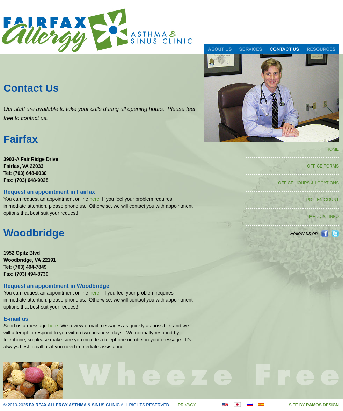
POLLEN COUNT (322, 199)
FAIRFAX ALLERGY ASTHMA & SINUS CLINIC (74, 405)
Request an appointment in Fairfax (49, 192)
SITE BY (314, 405)
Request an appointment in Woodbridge (56, 286)
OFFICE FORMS (323, 166)
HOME (332, 149)
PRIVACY (187, 405)
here (94, 199)
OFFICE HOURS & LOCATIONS (308, 182)
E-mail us (15, 319)
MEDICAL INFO (324, 216)
